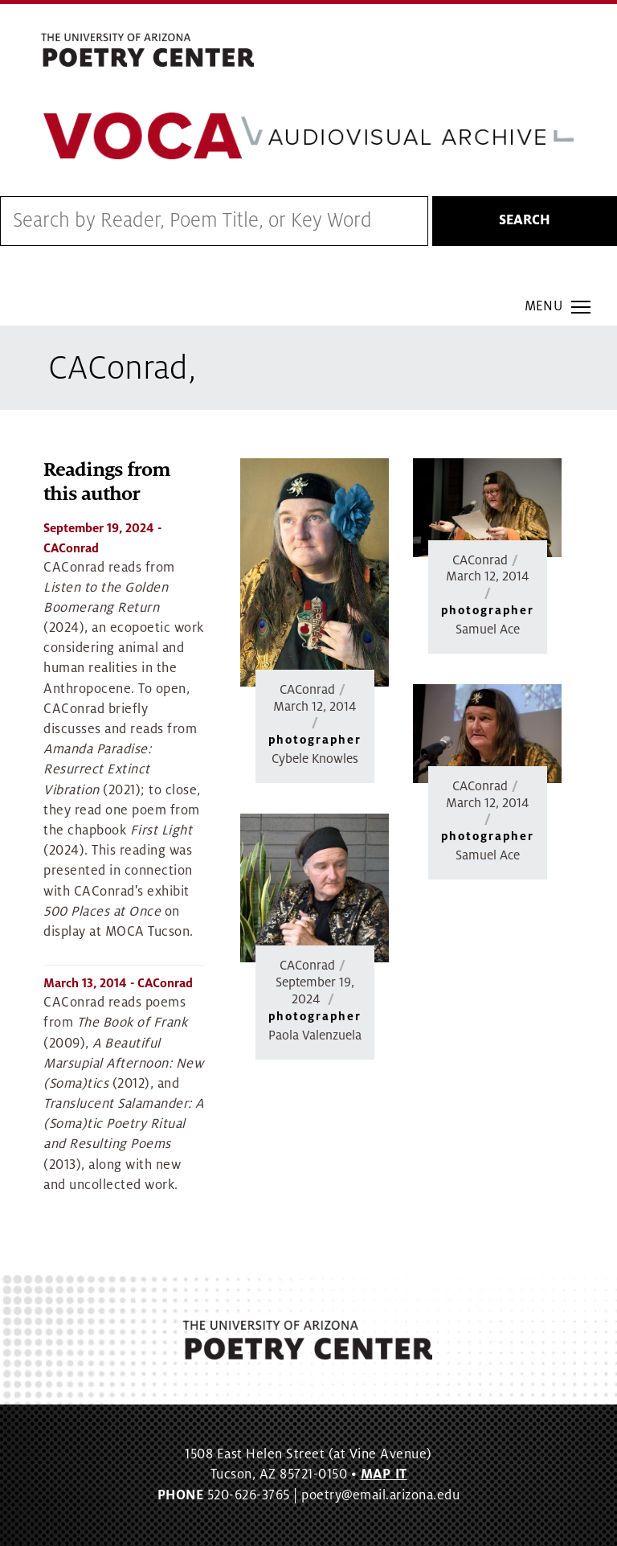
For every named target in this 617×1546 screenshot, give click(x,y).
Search (524, 221)
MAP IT (384, 1475)
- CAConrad (118, 984)
